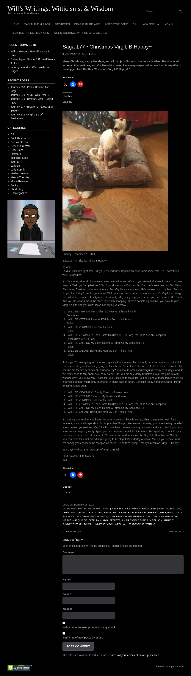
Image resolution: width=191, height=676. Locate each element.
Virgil (110, 524)
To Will (88, 524)
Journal (15, 161)
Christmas (69, 512)
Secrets (115, 520)
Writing (150, 524)
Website (67, 608)
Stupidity (169, 520)
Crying (81, 512)
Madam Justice (19, 173)
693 (119, 508)
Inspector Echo (116, 24)
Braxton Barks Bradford (30, 32)
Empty (116, 512)
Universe (99, 524)
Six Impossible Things (134, 520)
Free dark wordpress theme (170, 666)
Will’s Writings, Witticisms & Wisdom (80, 32)
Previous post (74, 531)
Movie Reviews (19, 181)
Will (93, 53)
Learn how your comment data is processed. (134, 655)
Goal (170, 512)
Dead (100, 512)
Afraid (135, 508)
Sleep (152, 520)
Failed (139, 512)
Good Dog (74, 516)
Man (161, 516)
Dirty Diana (17, 149)
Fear (163, 512)
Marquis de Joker (84, 520)
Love (155, 516)
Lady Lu (168, 24)
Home (15, 24)
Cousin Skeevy (19, 142)
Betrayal (162, 508)
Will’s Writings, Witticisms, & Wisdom (60, 8)
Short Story (17, 189)
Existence (127, 512)
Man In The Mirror (37, 24)
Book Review (18, 138)
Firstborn (62, 24)
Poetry (14, 185)
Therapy (78, 524)
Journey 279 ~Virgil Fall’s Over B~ (30, 94)
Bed (153, 508)
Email (66, 594)
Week (118, 524)
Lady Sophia (150, 24)
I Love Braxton (117, 516)
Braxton (175, 508)
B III (134, 24)
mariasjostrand (19, 67)
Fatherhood (151, 512)
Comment (69, 552)
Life (148, 516)
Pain (98, 520)
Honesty (102, 516)
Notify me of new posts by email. (82, 637)
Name (66, 579)
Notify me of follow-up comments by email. (89, 627)
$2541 (113, 508)
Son (159, 520)
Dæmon (91, 512)
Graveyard (89, 516)
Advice (126, 508)
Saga (105, 520)
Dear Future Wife (87, 24)
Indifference (136, 516)
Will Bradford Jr (133, 524)
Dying (107, 512)
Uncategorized (19, 193)
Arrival (145, 508)
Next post (175, 531)
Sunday (66, 524)
